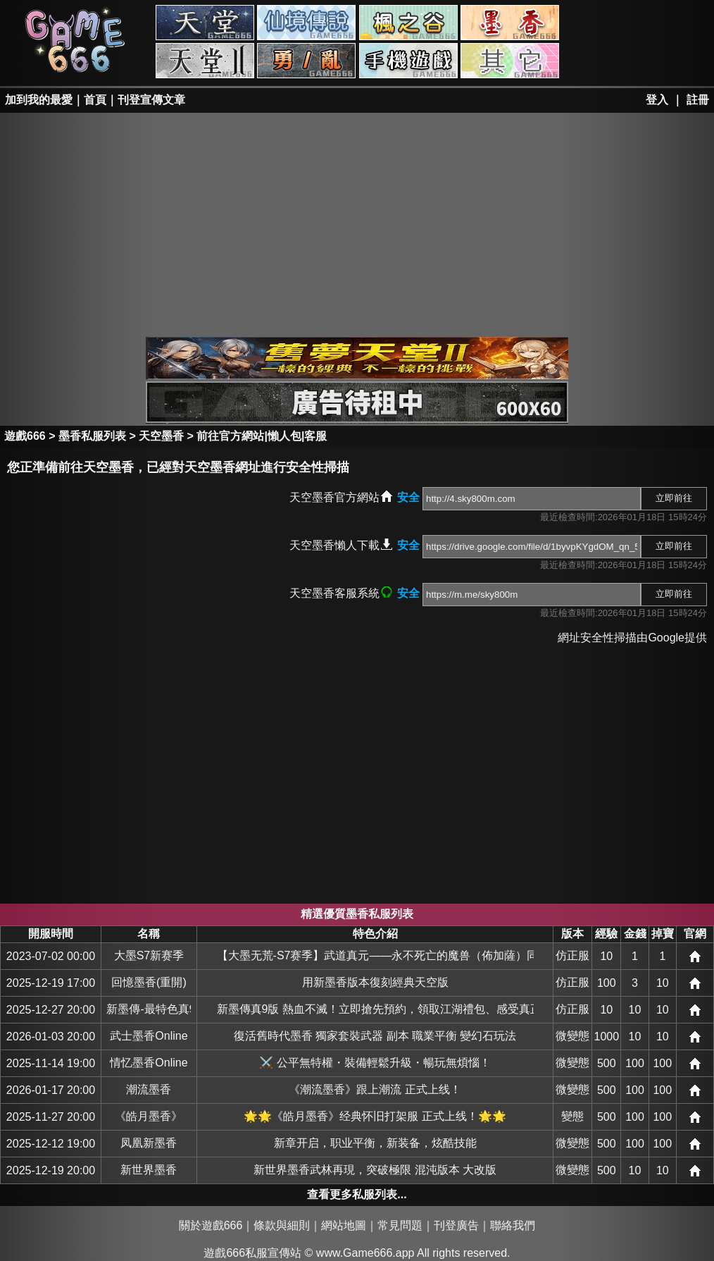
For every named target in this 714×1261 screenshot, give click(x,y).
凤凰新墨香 (148, 1143)
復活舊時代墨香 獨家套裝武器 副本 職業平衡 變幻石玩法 (375, 1036)
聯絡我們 (512, 1225)
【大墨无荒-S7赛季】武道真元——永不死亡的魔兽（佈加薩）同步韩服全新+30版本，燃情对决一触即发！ (375, 955)
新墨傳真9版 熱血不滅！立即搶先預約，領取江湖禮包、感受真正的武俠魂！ (375, 1009)
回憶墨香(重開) (149, 982)
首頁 (95, 100)
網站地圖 (343, 1225)
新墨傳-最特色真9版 (148, 1009)
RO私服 (306, 22)
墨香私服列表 (92, 436)
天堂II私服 (205, 60)
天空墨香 (161, 436)
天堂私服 (205, 22)
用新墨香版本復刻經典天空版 (375, 982)
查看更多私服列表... (356, 1194)
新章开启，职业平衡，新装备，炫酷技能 (375, 1143)
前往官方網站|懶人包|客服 (261, 436)
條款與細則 (281, 1225)
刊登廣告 (456, 1225)
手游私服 (408, 60)
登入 (657, 100)
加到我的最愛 (39, 100)
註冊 (698, 100)
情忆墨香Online (148, 1063)
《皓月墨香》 (148, 1116)
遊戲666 (25, 436)
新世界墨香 (148, 1170)
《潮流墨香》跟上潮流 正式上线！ (375, 1089)
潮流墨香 (148, 1089)
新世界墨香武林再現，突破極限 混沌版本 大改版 (374, 1170)
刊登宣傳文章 (151, 100)
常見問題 (399, 1225)
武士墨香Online (148, 1036)
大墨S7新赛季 (149, 955)
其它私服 (510, 60)
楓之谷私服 (408, 22)
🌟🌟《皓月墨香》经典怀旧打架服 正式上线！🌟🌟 (375, 1116)
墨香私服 (510, 22)
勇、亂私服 (306, 60)
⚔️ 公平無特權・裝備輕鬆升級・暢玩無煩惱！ (374, 1063)
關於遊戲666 (211, 1225)
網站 (695, 956)
